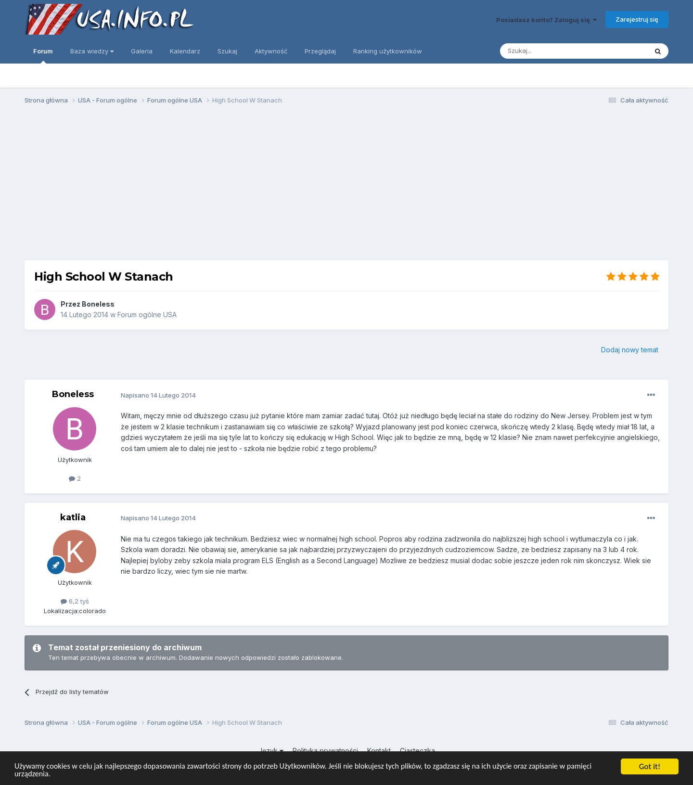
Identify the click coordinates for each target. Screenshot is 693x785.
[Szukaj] (550, 51)
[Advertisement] (346, 186)
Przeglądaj (320, 51)
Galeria (142, 51)
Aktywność (271, 51)
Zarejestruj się (637, 19)
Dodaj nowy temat (629, 350)
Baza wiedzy (92, 51)
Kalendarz (185, 51)
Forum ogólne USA (147, 314)
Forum (43, 55)
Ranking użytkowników (387, 51)
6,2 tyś (75, 601)
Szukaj (227, 51)
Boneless (98, 304)
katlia (73, 517)
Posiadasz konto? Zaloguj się (546, 20)
